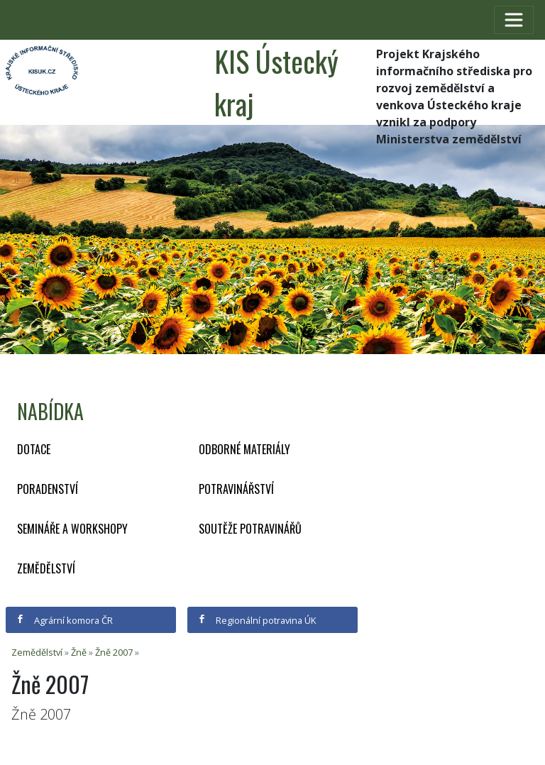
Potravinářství (236, 488)
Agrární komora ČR (64, 620)
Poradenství (47, 488)
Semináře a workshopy (72, 528)
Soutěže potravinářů (250, 528)
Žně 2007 (114, 652)
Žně (79, 652)
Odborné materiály (244, 449)
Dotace (33, 449)
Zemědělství (46, 568)
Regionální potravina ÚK (256, 620)
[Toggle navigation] (514, 20)
